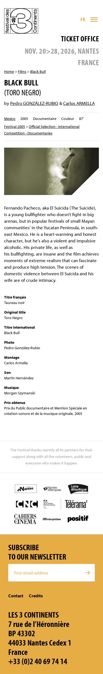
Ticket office (80, 38)
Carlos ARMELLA (79, 103)
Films (22, 71)
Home (9, 71)
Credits (36, 595)
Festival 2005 (14, 126)
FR (82, 19)
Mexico (9, 118)
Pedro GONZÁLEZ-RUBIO (34, 103)
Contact (15, 595)
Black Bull (38, 71)
